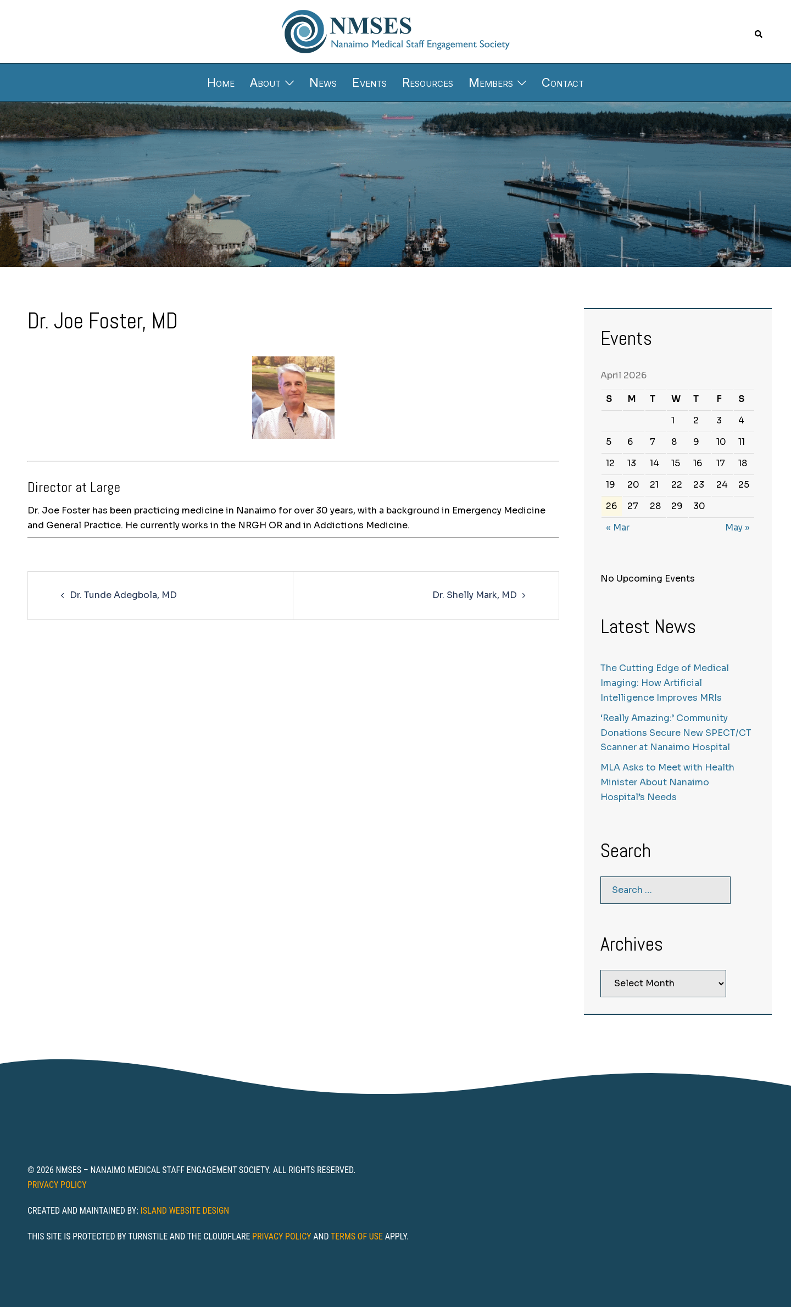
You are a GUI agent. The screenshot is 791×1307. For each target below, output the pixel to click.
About (265, 82)
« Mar (618, 527)
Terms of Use (357, 1236)
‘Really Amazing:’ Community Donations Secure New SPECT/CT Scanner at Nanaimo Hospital (675, 732)
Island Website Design (185, 1210)
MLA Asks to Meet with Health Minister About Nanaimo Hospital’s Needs (667, 782)
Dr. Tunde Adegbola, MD (123, 595)
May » (737, 527)
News (323, 82)
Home (221, 82)
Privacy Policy (57, 1185)
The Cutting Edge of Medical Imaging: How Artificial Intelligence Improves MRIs (664, 682)
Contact (563, 82)
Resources (427, 82)
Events (369, 82)
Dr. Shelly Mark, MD (474, 595)
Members (491, 82)
